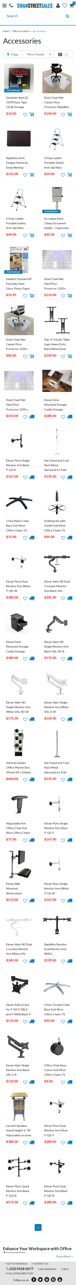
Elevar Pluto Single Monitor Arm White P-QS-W (56, 888)
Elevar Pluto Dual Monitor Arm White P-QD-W (18, 586)
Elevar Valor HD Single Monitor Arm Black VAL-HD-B (56, 646)
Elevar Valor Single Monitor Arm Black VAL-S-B (17, 1070)
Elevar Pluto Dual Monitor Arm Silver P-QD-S (56, 1130)
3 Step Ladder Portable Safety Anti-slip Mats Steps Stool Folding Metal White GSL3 (56, 167)
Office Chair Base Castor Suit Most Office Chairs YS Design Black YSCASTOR (55, 1075)
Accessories (39, 31)
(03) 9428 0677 (19, 1269)
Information (48, 1269)
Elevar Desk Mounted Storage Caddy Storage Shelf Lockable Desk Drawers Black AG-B (19, 651)
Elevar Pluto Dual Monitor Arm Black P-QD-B (55, 1191)
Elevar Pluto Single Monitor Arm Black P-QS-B (18, 465)
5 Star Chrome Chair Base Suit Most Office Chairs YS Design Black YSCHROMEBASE (57, 1014)
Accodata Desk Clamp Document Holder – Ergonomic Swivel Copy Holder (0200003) (56, 228)
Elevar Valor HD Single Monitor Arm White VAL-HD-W (18, 707)
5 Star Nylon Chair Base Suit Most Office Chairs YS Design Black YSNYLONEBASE (17, 530)
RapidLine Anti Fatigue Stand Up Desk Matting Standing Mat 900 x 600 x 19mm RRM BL (19, 167)
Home (6, 31)
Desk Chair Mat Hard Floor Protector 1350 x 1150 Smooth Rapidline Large (55, 288)
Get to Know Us (17, 1263)
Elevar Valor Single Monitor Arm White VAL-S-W (56, 707)
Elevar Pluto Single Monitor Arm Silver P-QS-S (56, 828)
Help (66, 1269)
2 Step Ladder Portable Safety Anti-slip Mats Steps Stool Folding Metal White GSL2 (18, 228)
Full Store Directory (20, 1273)
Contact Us (40, 1263)
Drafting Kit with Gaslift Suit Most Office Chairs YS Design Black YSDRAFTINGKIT (55, 530)
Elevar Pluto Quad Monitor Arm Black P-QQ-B (17, 1191)
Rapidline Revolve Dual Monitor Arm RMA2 (55, 949)
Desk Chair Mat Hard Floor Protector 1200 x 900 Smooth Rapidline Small (17, 409)
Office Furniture (21, 31)
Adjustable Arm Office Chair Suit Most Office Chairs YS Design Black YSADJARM (18, 833)
